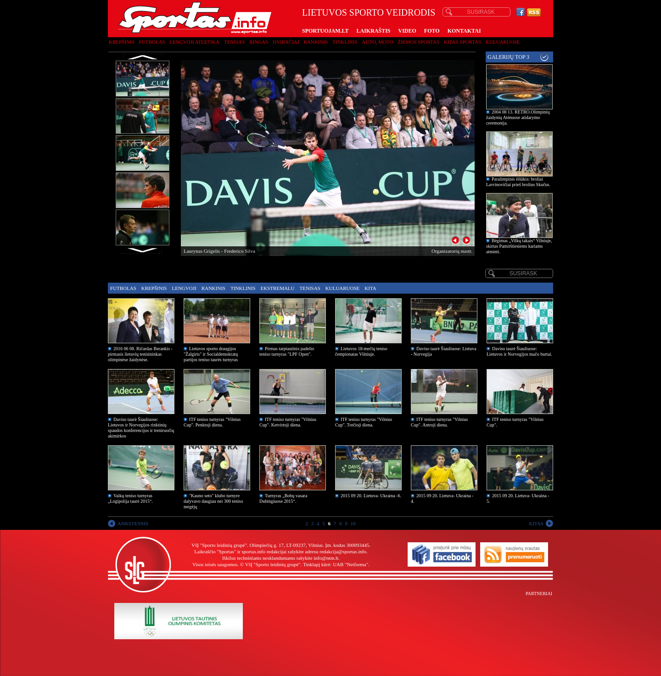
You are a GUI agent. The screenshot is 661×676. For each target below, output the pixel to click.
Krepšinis (121, 42)
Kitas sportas (462, 42)
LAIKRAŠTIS (373, 31)
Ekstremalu (278, 288)
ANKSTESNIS (133, 523)
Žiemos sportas (418, 42)
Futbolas (152, 42)
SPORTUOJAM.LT (325, 31)
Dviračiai (286, 42)
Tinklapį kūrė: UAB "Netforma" (335, 564)
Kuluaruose (503, 42)
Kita (370, 288)
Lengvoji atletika (194, 42)
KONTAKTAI (464, 31)
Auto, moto (377, 42)
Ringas (258, 42)
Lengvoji (184, 288)
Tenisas (234, 42)
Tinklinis (344, 42)
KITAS (536, 523)
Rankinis (316, 42)
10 (353, 523)
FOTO (432, 31)
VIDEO (407, 31)
